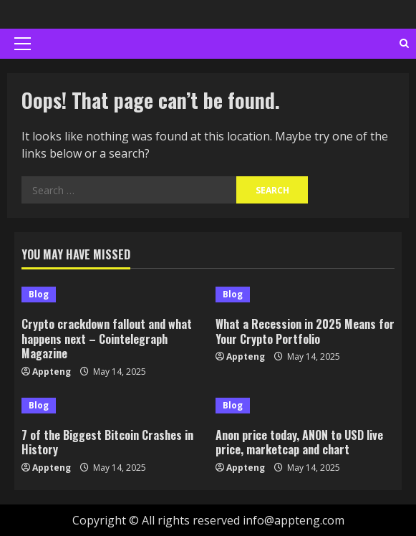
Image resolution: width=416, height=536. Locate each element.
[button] (22, 44)
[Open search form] (404, 43)
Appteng (51, 371)
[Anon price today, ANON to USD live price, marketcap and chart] (305, 405)
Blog (39, 294)
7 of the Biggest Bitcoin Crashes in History (107, 442)
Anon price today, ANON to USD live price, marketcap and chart (299, 442)
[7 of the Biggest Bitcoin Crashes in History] (111, 405)
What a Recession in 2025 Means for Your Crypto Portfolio (305, 331)
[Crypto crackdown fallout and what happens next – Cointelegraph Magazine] (111, 294)
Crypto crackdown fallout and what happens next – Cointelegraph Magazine (106, 339)
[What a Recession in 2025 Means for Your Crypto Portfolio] (305, 294)
